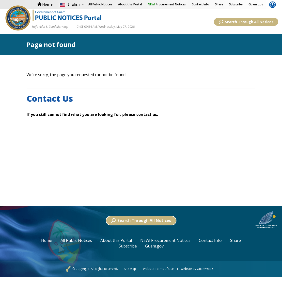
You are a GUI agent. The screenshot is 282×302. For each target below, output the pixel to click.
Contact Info (200, 4)
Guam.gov (256, 4)
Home (46, 240)
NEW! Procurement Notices (165, 240)
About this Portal (130, 4)
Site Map (130, 269)
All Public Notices (76, 240)
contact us (146, 114)
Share (219, 4)
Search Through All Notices (246, 21)
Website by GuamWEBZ (197, 269)
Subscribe (236, 4)
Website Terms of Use (158, 269)
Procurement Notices (167, 4)
